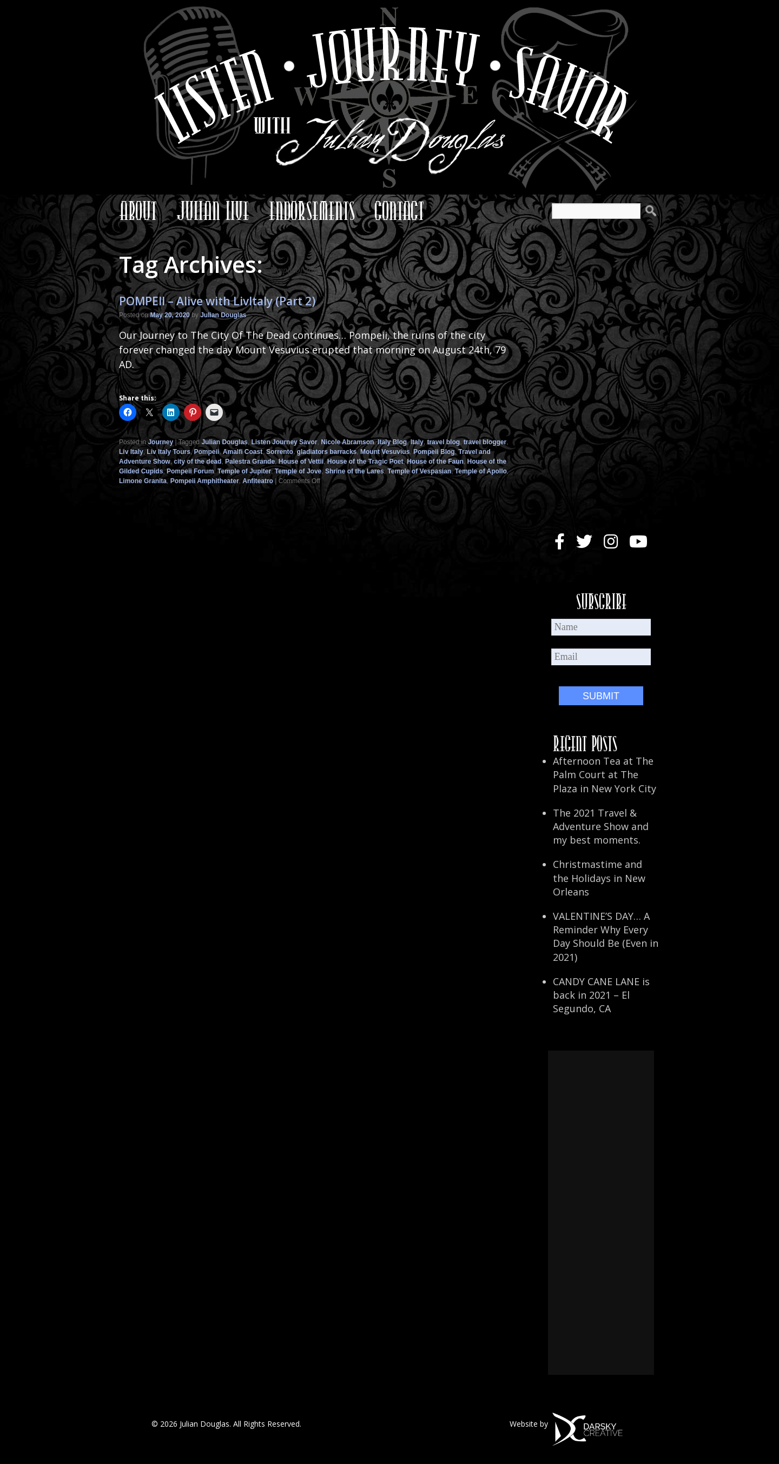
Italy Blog (392, 442)
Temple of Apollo (481, 471)
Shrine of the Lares (354, 471)
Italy (417, 442)
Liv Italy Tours (168, 452)
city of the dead (197, 461)
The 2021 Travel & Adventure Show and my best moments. (601, 826)
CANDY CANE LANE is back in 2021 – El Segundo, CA (601, 995)
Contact (399, 211)
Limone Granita (143, 481)
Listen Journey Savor (284, 442)
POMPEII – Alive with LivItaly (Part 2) (217, 301)
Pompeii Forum (190, 471)
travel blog (443, 442)
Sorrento (279, 452)
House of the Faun (435, 461)
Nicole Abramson (347, 442)
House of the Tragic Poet (365, 461)
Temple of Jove (298, 471)
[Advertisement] (601, 1213)
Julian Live (212, 211)
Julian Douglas (223, 315)
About (138, 211)
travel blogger (485, 442)
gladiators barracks (327, 452)
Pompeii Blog (434, 452)
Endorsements (312, 211)
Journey (160, 442)
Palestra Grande (250, 461)
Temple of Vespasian (419, 471)
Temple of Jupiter (244, 471)
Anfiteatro (257, 481)
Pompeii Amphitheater (204, 481)
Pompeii (207, 452)
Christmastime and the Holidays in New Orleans (599, 878)
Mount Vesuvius (385, 452)
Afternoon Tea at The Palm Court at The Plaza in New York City (604, 774)
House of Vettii (301, 461)
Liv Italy (131, 452)
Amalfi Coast (242, 452)
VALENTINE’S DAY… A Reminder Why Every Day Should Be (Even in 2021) (605, 937)
